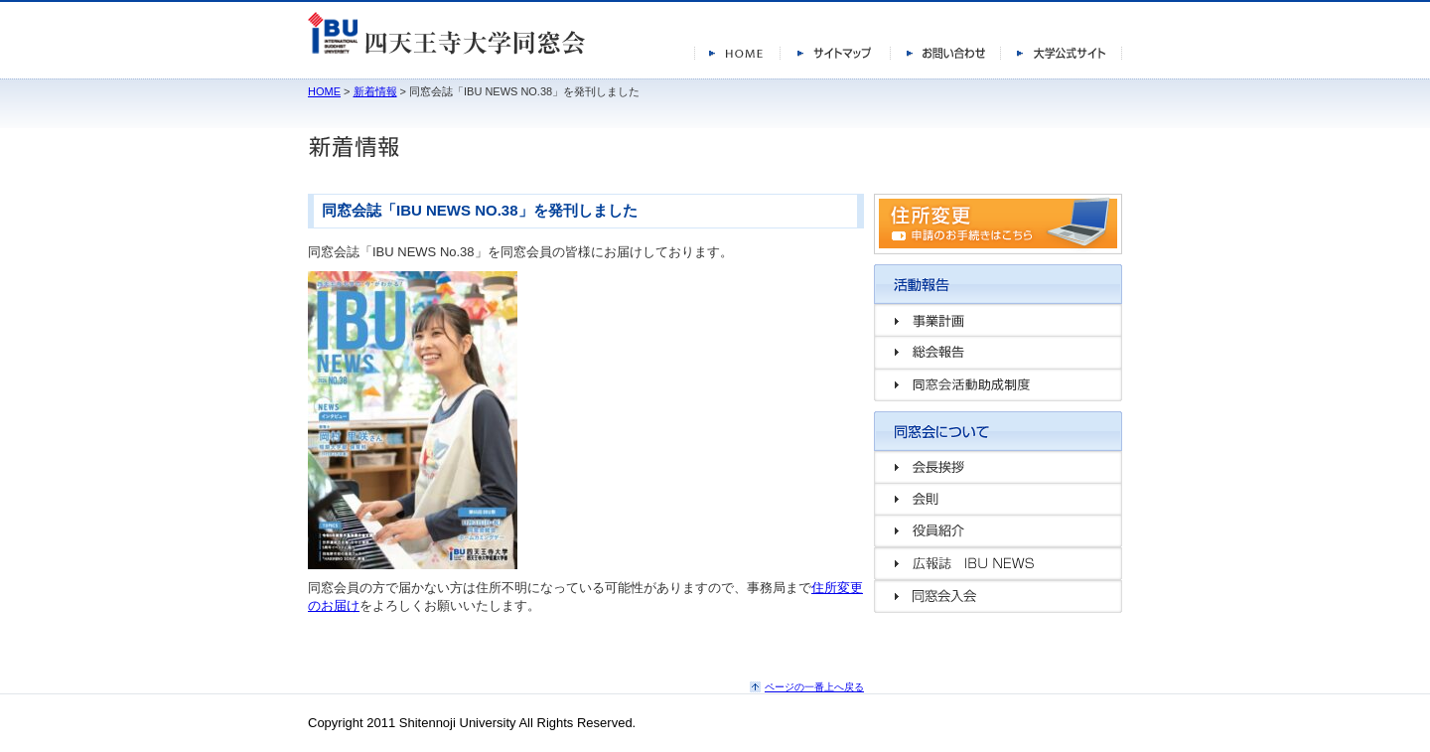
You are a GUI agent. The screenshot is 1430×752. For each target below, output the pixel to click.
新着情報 (375, 91)
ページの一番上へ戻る (814, 686)
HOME (324, 91)
